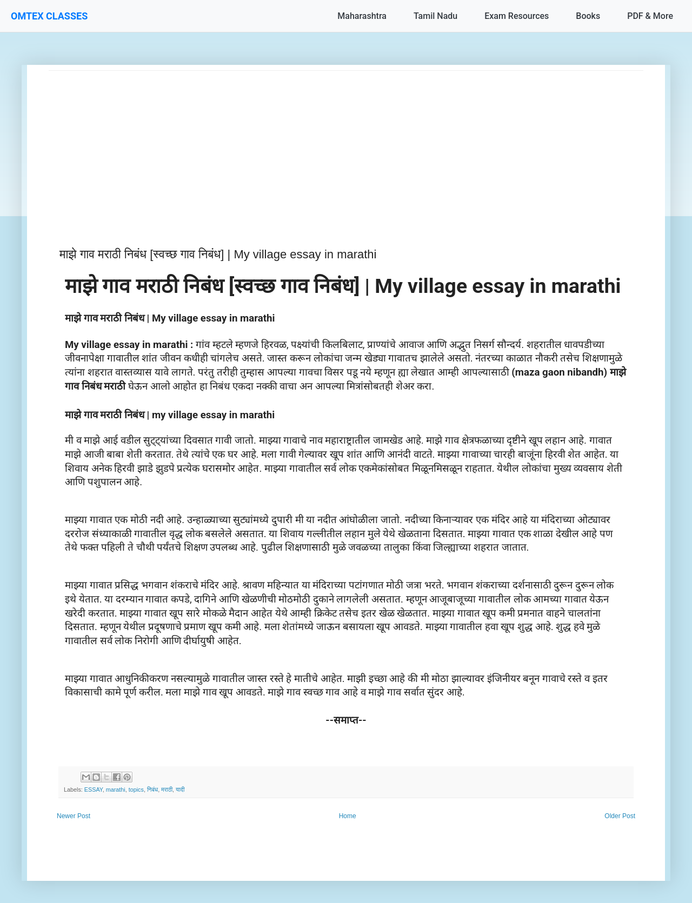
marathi (115, 789)
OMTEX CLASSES (49, 16)
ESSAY (93, 789)
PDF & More (650, 16)
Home (347, 816)
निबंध (152, 789)
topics (136, 789)
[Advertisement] (346, 146)
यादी (180, 789)
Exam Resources (516, 16)
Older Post (619, 816)
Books (588, 16)
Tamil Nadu (435, 16)
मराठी (166, 789)
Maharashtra (362, 16)
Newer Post (73, 816)
